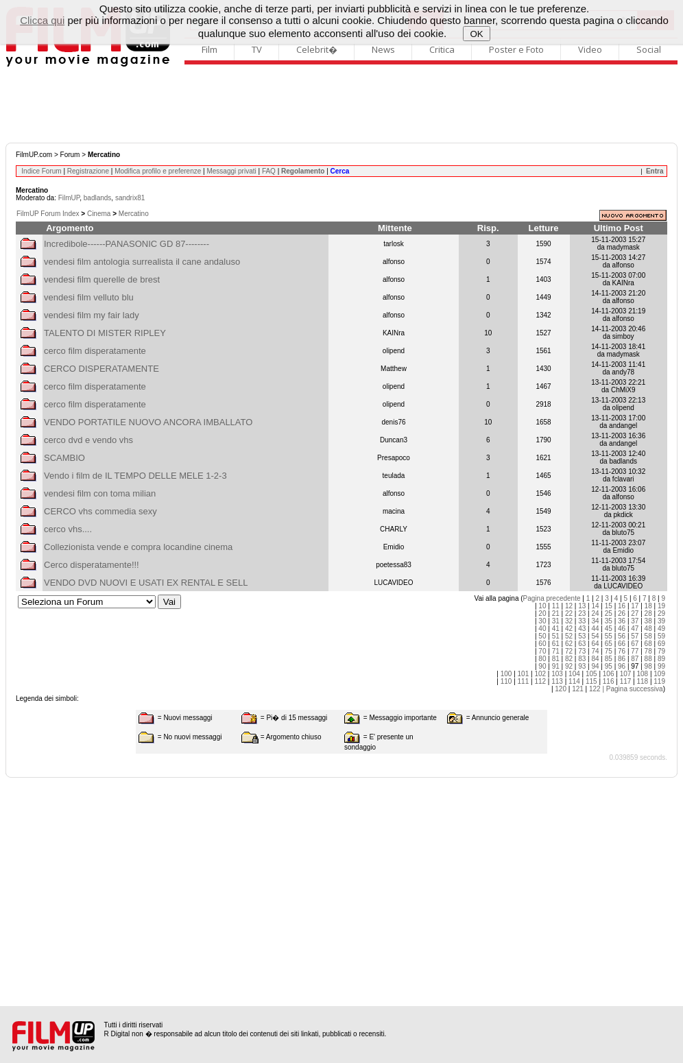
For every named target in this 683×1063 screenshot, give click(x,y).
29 (661, 613)
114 (574, 681)
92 (569, 666)
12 (569, 606)
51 (556, 636)
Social (648, 49)
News (383, 49)
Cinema (98, 213)
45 (608, 628)
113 (557, 681)
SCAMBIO (64, 458)
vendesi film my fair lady (91, 315)
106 (608, 674)
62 (569, 643)
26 (621, 613)
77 (634, 651)
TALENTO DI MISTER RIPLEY (105, 333)
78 (648, 651)
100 (506, 674)
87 (634, 658)
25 (608, 613)
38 (648, 621)
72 (569, 651)
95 (608, 666)
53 (582, 636)
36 (621, 621)
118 (642, 681)
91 (556, 666)
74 (595, 651)
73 (582, 651)
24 (595, 613)
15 (608, 606)
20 (542, 613)
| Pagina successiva (632, 689)
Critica (442, 49)
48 (648, 628)
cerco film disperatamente (95, 351)
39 (661, 621)
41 (556, 628)
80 (542, 658)
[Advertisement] (341, 105)
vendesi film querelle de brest (102, 279)
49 (661, 628)
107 (626, 674)
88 (648, 658)
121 (578, 689)
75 (608, 651)
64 (595, 643)
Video (590, 49)
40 (542, 628)
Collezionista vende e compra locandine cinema (138, 547)
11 (556, 606)
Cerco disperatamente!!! (91, 565)
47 (634, 628)
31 (556, 621)
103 (557, 674)
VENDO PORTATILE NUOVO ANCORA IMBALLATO (148, 422)
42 (569, 628)
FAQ (269, 171)
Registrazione (88, 171)
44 (595, 628)
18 (648, 606)
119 (659, 681)
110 (506, 681)
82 (569, 658)
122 (595, 689)
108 (642, 674)
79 (661, 651)
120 (560, 689)
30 (542, 621)
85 (608, 658)
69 (661, 643)
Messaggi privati (231, 171)
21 (556, 613)
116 (608, 681)
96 (621, 666)
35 (608, 621)
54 (595, 636)
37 (634, 621)
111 (523, 681)
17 (634, 606)
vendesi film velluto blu (89, 297)
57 (634, 636)
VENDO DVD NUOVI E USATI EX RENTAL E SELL (146, 582)
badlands (98, 198)
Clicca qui (42, 20)
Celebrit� (316, 49)
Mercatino (134, 213)
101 (523, 674)
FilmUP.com (34, 154)
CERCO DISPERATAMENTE (101, 368)
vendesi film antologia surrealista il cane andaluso (142, 261)
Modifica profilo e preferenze (158, 171)
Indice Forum (41, 171)
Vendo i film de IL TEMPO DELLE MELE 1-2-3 (135, 475)
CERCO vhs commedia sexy (100, 511)
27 (634, 613)
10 (542, 606)
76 (621, 651)
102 (540, 674)
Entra (655, 171)
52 (569, 636)
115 (591, 681)
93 (582, 666)
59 (661, 636)
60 (542, 643)
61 (556, 643)
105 (591, 674)
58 (648, 636)
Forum (70, 154)
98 (648, 666)
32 (569, 621)
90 (542, 666)
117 (626, 681)
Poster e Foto (516, 49)
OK (476, 34)
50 (542, 636)
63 (582, 643)
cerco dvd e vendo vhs (88, 440)
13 (582, 606)
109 (659, 674)
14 (595, 606)
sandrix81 (130, 198)
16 (621, 606)
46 (621, 628)
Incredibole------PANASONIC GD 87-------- (126, 244)
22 (569, 613)
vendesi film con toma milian (100, 493)
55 (608, 636)
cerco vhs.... (68, 529)
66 (621, 643)
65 (608, 643)
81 (556, 658)
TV (257, 49)
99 (661, 666)
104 (574, 674)
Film (209, 49)
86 (621, 658)
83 (582, 658)
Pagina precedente (552, 598)
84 (595, 658)
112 (540, 681)
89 (661, 658)
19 (661, 606)
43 (582, 628)
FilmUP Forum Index (48, 213)
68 (648, 643)
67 (634, 643)
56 (621, 636)
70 (542, 651)
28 (648, 613)
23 (582, 613)
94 (595, 666)
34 (595, 621)
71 (556, 651)
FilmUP (69, 198)
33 (582, 621)
